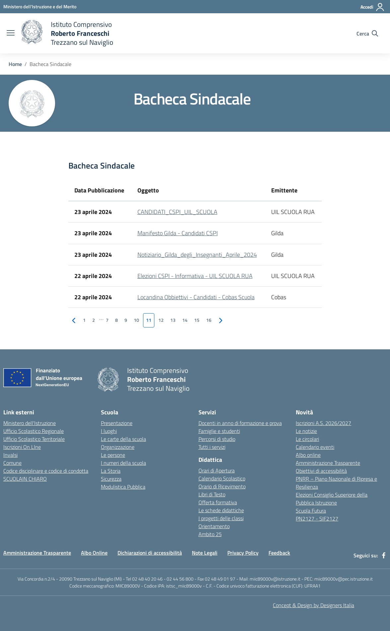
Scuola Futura (311, 511)
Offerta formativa (217, 502)
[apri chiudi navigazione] (11, 33)
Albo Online (94, 553)
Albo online (308, 455)
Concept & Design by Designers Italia (313, 605)
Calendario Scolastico (221, 478)
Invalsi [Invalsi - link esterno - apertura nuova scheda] (10, 455)
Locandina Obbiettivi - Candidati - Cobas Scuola (196, 297)
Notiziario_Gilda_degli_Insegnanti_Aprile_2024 (197, 254)
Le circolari (307, 439)
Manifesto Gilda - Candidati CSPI (177, 233)
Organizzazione (117, 447)
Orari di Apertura (216, 470)
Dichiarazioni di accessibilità (149, 553)
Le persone (113, 455)
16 (208, 320)
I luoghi (109, 431)
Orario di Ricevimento (222, 486)
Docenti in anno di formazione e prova (240, 423)
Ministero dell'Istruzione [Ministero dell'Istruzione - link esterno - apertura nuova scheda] (29, 423)
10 (136, 320)
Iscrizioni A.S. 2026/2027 (323, 423)
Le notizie (306, 431)
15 (196, 320)
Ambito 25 (210, 534)
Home (15, 64)
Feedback (279, 553)
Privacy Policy (243, 553)
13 (173, 320)
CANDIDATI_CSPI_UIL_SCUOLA (177, 211)
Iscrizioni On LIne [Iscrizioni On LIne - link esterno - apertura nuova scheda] (22, 447)
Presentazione (116, 423)
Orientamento (214, 526)
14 (185, 320)
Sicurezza (111, 479)
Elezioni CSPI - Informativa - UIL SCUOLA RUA (195, 275)
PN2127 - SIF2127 (317, 519)
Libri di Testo (211, 494)
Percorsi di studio (216, 439)
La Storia (110, 471)
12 (161, 320)
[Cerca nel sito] (367, 33)
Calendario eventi (315, 447)
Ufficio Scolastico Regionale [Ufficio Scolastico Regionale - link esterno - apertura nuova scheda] (33, 431)
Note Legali (204, 553)
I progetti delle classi (221, 518)
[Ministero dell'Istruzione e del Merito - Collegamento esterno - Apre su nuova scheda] (39, 6)
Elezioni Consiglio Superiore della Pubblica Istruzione (331, 499)
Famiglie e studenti (219, 431)
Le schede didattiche (221, 510)
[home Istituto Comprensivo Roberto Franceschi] (67, 33)
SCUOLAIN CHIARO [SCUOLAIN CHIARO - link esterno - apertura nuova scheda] (25, 479)
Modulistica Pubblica (123, 487)
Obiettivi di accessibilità (321, 471)
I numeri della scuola (123, 463)
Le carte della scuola (123, 439)
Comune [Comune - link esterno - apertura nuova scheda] (12, 463)
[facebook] (384, 555)
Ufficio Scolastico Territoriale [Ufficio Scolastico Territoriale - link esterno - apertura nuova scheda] (34, 439)
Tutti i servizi (211, 447)
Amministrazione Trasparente (328, 463)
